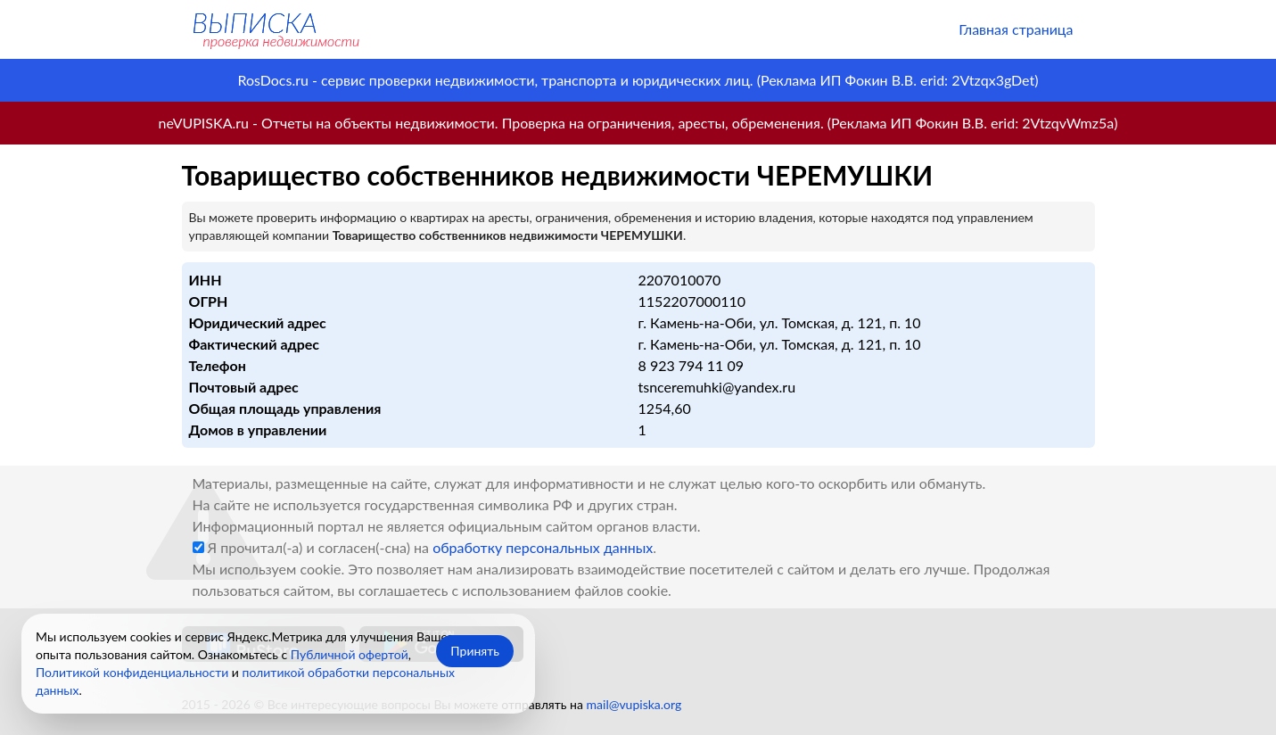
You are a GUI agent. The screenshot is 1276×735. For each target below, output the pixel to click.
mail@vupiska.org (634, 704)
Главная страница (1016, 29)
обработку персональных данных (542, 547)
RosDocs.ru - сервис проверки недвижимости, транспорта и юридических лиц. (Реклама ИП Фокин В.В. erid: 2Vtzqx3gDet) (637, 79)
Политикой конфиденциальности (132, 672)
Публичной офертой (349, 654)
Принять (474, 650)
